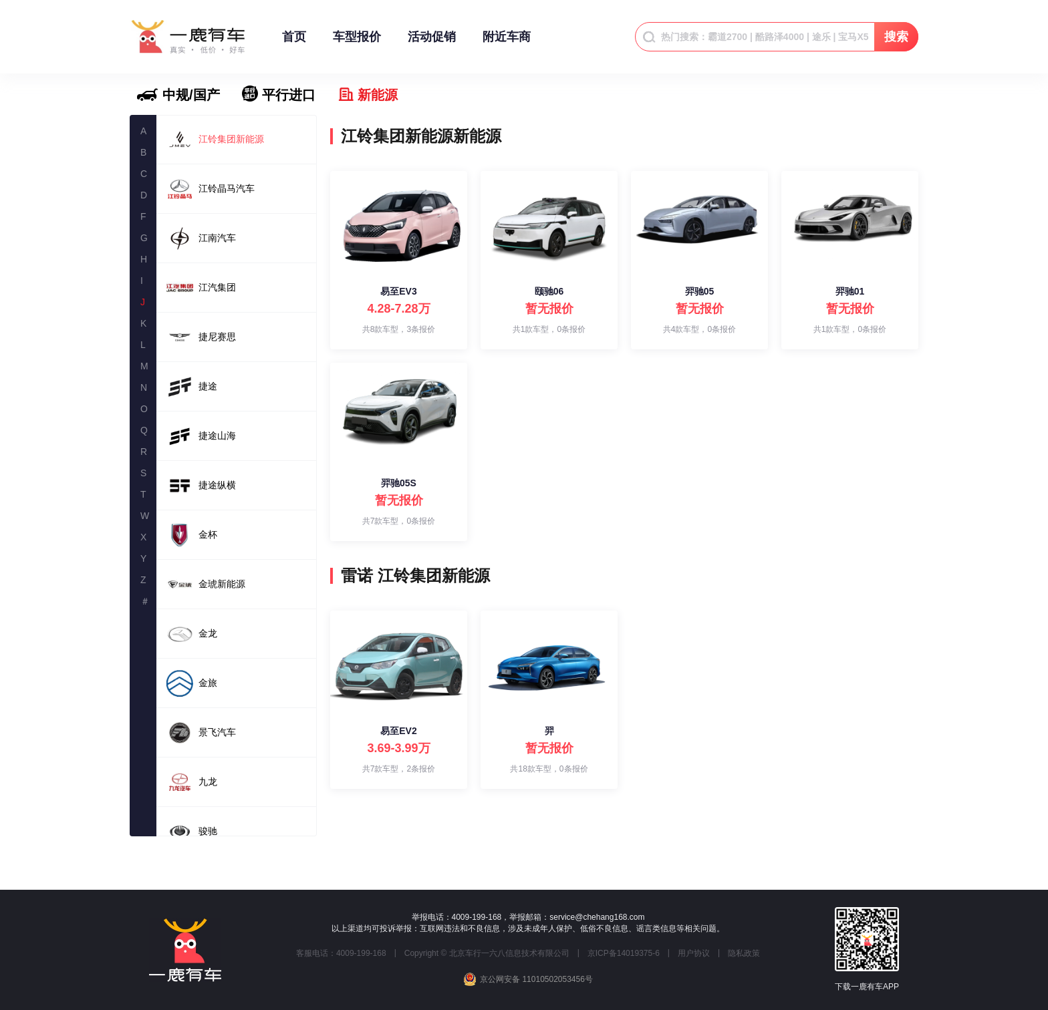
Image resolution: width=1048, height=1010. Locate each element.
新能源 (378, 95)
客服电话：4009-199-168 (341, 953)
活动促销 (432, 43)
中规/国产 (191, 95)
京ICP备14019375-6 (623, 953)
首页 (294, 43)
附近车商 (507, 43)
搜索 (896, 36)
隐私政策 (744, 953)
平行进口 (288, 95)
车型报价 (357, 43)
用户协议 (694, 953)
